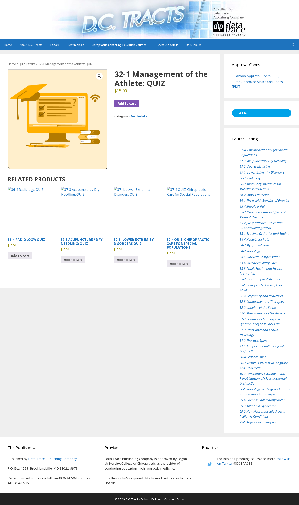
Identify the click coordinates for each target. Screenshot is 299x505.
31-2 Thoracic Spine (253, 340)
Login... (241, 112)
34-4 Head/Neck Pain (254, 239)
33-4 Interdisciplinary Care (258, 263)
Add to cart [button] (20, 256)
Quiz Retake (27, 64)
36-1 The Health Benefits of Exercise (264, 200)
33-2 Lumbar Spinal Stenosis (260, 279)
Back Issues (194, 45)
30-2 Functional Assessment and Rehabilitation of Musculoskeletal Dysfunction (263, 378)
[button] (151, 44)
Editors (55, 45)
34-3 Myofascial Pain (254, 245)
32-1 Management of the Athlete (262, 313)
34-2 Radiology (250, 251)
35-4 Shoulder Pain (253, 206)
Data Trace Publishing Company (52, 458)
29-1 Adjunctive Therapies (258, 422)
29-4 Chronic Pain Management (262, 400)
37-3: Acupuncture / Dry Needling (263, 160)
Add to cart (127, 103)
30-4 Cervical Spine (253, 357)
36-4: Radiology (250, 178)
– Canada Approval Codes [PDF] (256, 76)
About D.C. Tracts (31, 45)
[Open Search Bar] (293, 44)
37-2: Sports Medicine (255, 166)
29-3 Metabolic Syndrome (258, 406)
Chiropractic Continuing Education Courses (123, 44)
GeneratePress (174, 499)
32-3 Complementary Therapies (262, 301)
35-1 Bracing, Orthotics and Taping (264, 233)
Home (8, 45)
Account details (168, 45)
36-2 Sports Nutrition (255, 194)
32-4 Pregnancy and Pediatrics (261, 296)
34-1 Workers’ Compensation (260, 257)
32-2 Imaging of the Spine (258, 307)
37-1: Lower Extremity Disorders (262, 172)
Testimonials (75, 45)
